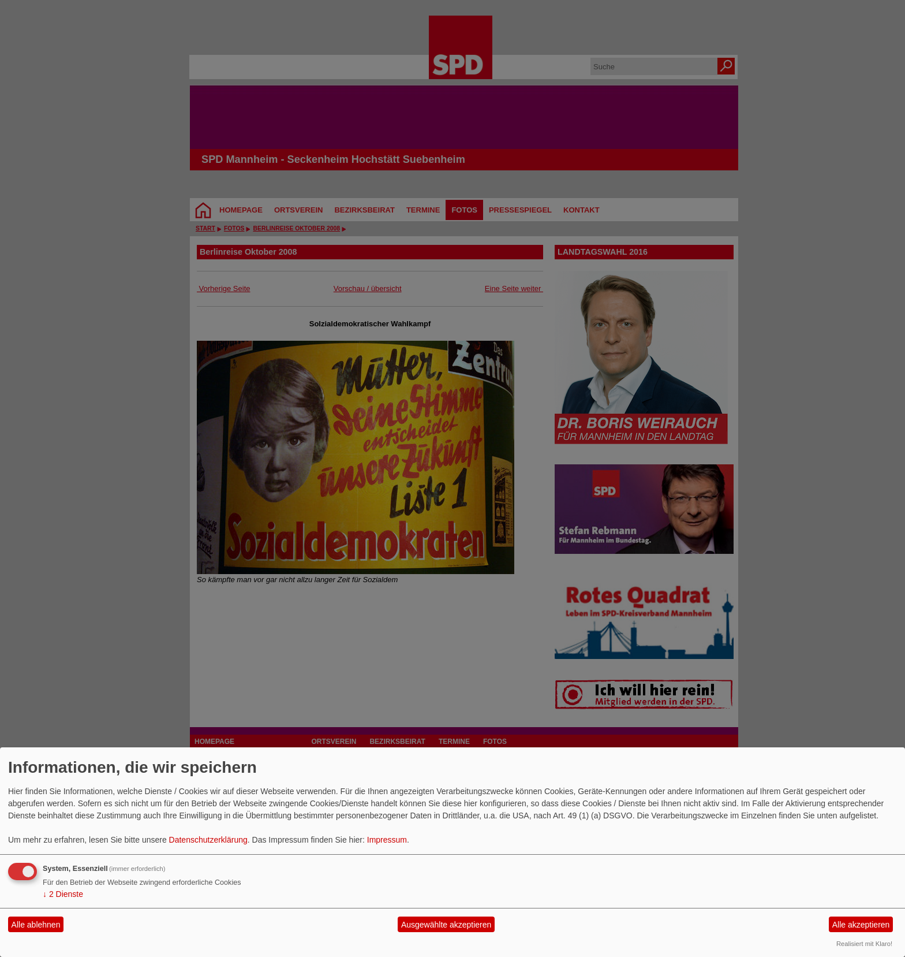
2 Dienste (63, 894)
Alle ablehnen (36, 924)
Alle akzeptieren (861, 924)
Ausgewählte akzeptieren (446, 924)
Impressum (387, 839)
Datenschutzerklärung (208, 839)
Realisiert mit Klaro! (864, 943)
